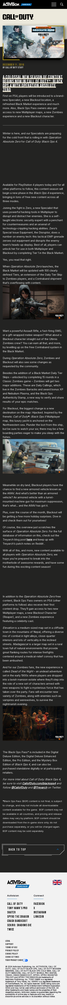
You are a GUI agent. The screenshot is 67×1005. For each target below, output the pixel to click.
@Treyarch (40, 787)
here (29, 539)
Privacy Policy (12, 950)
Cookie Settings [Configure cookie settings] (12, 957)
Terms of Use (11, 947)
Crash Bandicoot (17, 921)
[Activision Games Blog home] (18, 884)
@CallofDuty (19, 787)
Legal (7, 941)
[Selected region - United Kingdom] (57, 882)
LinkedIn (39, 917)
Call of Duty (15, 904)
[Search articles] (61, 4)
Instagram (40, 912)
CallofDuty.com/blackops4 (39, 783)
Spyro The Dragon (18, 917)
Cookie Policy (11, 954)
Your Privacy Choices (15, 960)
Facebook (39, 904)
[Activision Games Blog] (17, 4)
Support (9, 944)
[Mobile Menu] (53, 4)
